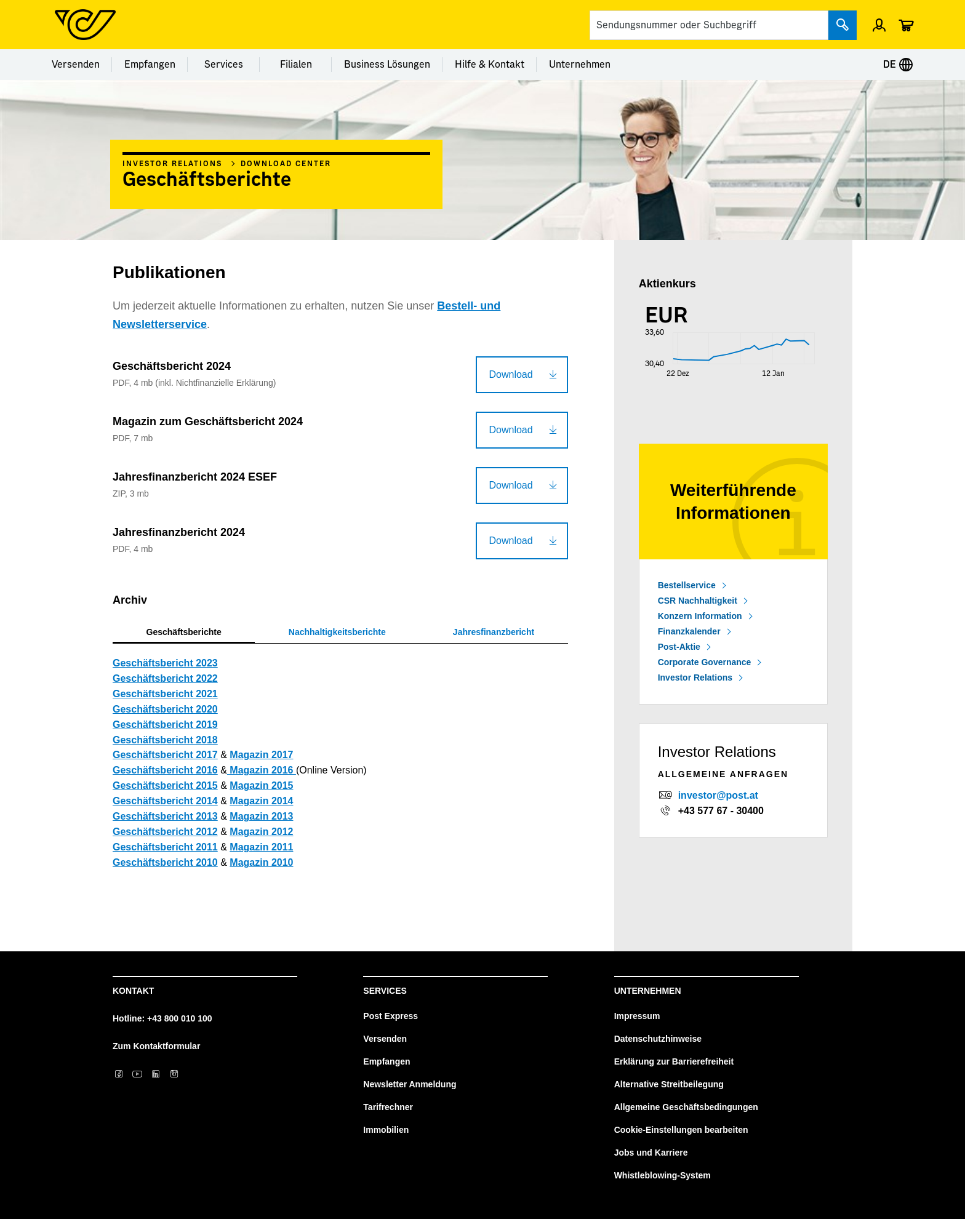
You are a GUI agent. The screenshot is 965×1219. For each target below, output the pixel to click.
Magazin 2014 (261, 801)
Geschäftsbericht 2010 (165, 862)
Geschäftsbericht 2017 (165, 754)
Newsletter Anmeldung (409, 1084)
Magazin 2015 (261, 785)
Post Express (390, 1016)
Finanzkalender (689, 631)
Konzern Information (700, 616)
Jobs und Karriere (651, 1152)
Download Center (286, 163)
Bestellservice (687, 585)
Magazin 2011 (261, 847)
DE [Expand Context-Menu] (898, 64)
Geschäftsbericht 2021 (165, 694)
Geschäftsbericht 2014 (165, 801)
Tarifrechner (388, 1107)
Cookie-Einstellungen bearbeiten (681, 1130)
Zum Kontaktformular (156, 1046)
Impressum (637, 1016)
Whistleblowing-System (662, 1175)
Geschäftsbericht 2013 (165, 816)
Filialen (296, 65)
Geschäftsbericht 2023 (165, 663)
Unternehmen (580, 65)
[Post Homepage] (85, 24)
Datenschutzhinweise (658, 1039)
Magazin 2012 (261, 831)
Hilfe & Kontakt (489, 65)
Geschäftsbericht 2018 (165, 740)
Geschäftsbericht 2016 (165, 770)
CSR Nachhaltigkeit (697, 601)
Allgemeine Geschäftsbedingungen (686, 1107)
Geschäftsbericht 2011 (165, 847)
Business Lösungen (387, 65)
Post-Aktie (679, 647)
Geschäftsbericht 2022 (165, 678)
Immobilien (386, 1130)
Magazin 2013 (261, 816)
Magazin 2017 (261, 754)
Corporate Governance (704, 662)
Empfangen (149, 65)
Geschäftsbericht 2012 (165, 831)
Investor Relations (172, 163)
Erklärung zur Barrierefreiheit (674, 1061)
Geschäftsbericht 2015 (165, 785)
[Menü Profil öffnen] (879, 24)
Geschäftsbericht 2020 (165, 709)
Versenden (76, 65)
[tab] (184, 632)
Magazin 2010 (261, 862)
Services (223, 65)
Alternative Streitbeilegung (669, 1084)
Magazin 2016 (261, 770)
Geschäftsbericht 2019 (165, 724)
